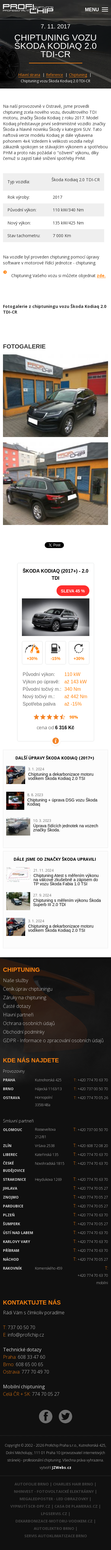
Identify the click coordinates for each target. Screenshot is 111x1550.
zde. (101, 275)
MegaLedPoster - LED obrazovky (54, 1498)
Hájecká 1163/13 (48, 1088)
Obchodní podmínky (23, 1032)
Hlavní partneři (18, 1014)
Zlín (7, 1145)
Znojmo (11, 1197)
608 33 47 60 (31, 1357)
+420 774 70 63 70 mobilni (93, 1279)
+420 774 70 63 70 (91, 1079)
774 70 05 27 (45, 1394)
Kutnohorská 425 (48, 1079)
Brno (8, 1088)
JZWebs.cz (61, 1467)
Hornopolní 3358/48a (43, 1101)
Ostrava (11, 1097)
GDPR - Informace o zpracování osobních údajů (53, 1040)
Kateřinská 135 (47, 1154)
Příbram (11, 1250)
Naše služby (15, 980)
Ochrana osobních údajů (29, 1023)
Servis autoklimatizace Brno (55, 1535)
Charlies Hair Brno (73, 1484)
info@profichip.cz (26, 1334)
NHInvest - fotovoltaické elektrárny (54, 1491)
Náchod (11, 1259)
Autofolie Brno (32, 1484)
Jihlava (10, 1188)
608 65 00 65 (29, 1364)
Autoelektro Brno (54, 1528)
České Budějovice (14, 1167)
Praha (9, 1079)
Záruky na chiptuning (24, 997)
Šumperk (11, 1223)
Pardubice (13, 1206)
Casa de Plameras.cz (76, 1506)
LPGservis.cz (54, 1513)
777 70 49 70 (35, 1372)
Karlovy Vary (16, 1241)
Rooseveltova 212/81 (45, 1133)
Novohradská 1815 (50, 1163)
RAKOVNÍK (12, 1268)
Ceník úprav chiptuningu (27, 989)
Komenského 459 (48, 1268)
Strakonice (14, 1179)
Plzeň (9, 1214)
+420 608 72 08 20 (93, 1145)
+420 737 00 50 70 (91, 1088)
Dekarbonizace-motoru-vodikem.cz (54, 1521)
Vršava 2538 (45, 1145)
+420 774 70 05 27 (93, 1188)
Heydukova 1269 (48, 1179)
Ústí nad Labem (18, 1232)
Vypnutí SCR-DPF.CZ (30, 1506)
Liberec (10, 1154)
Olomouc (12, 1129)
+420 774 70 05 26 (91, 1097)
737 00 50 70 (21, 1327)
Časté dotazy (16, 1006)
